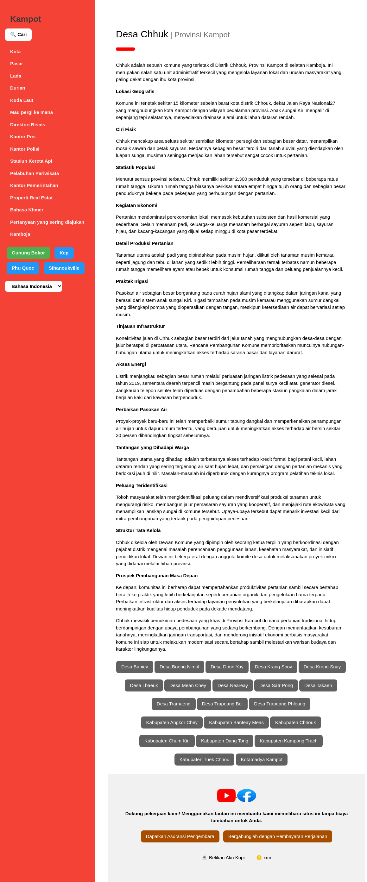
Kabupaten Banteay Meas (236, 722)
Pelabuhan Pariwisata (34, 173)
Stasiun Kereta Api (31, 161)
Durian (17, 88)
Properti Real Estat (31, 197)
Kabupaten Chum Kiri (167, 740)
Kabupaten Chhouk (295, 722)
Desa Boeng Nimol (179, 666)
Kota (15, 51)
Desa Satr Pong (276, 685)
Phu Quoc (23, 268)
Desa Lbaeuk (144, 685)
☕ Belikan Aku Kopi (223, 857)
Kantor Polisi (25, 149)
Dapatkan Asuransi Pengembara (180, 836)
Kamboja (20, 234)
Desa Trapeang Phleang (279, 703)
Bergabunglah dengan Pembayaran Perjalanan (277, 836)
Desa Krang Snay (322, 666)
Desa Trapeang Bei (222, 703)
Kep (64, 252)
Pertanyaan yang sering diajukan (47, 222)
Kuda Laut (21, 100)
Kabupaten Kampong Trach (289, 740)
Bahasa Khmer (26, 209)
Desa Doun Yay (227, 666)
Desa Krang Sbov (273, 666)
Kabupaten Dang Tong (224, 740)
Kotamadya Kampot (262, 759)
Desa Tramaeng (174, 703)
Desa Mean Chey (187, 685)
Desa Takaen (318, 685)
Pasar (16, 63)
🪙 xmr (263, 857)
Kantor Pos (22, 136)
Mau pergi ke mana (31, 112)
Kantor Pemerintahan (34, 185)
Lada (15, 75)
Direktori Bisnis (27, 124)
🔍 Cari (18, 34)
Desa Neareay (233, 685)
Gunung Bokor (28, 252)
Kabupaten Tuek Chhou (205, 759)
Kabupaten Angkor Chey (172, 722)
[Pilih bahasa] (33, 286)
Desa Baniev (134, 666)
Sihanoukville (64, 268)
